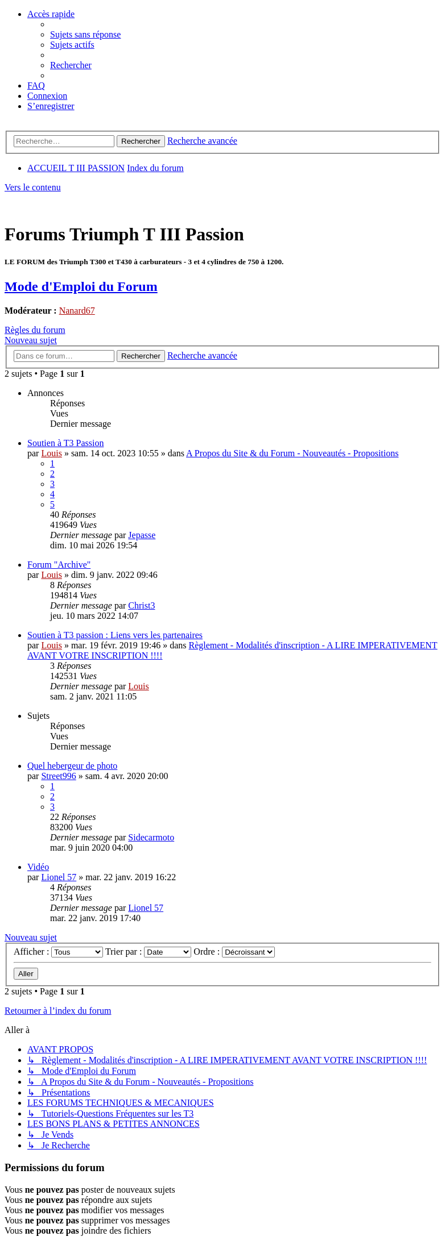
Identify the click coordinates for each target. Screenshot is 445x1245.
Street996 (58, 776)
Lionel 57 (58, 877)
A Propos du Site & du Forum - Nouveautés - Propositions (292, 453)
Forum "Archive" (58, 564)
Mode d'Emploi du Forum (81, 286)
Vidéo (38, 867)
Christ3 (141, 605)
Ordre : (234, 951)
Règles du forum (35, 330)
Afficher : (58, 951)
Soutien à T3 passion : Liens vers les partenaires (115, 635)
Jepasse (141, 535)
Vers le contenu (33, 187)
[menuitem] (85, 34)
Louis (51, 453)
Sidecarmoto (151, 837)
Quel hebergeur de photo (72, 766)
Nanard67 (77, 310)
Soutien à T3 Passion (65, 443)
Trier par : (148, 951)
